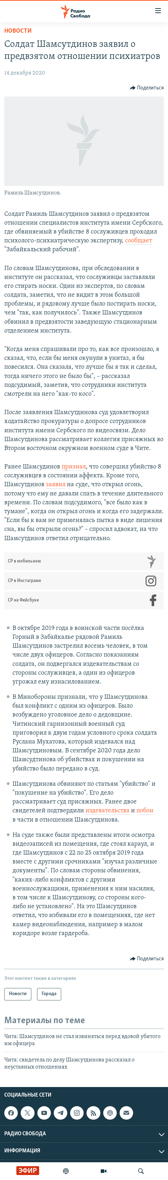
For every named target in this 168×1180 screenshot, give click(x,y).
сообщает (138, 240)
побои (144, 810)
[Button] (147, 88)
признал (74, 466)
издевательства (107, 810)
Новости (18, 31)
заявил (55, 484)
